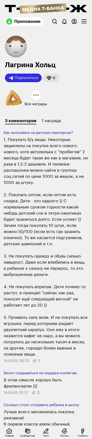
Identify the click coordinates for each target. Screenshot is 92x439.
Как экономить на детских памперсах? (38, 133)
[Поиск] (55, 21)
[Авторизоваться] (74, 21)
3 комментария (20, 121)
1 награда (51, 121)
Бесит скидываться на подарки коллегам (40, 373)
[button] (51, 78)
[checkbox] (84, 21)
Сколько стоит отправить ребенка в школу (41, 405)
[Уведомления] (64, 21)
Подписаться (23, 78)
